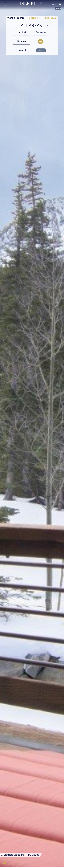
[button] (60, 4)
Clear (41, 50)
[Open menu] (5, 4)
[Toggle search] (4, 862)
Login (54, 4)
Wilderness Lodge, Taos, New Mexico (20, 855)
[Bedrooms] (22, 41)
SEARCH (58, 8)
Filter (23, 50)
